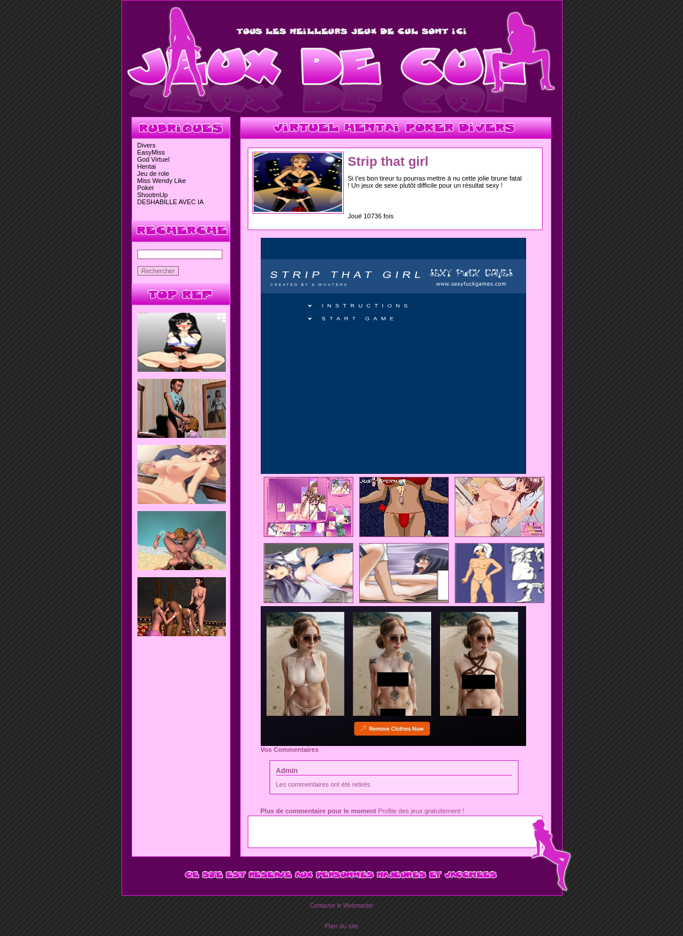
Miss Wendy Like (161, 180)
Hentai (146, 166)
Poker (146, 187)
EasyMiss (151, 152)
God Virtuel (153, 159)
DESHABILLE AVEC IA (170, 201)
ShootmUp (152, 194)
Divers (146, 145)
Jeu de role (153, 173)
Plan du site (341, 926)
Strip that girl (388, 161)
